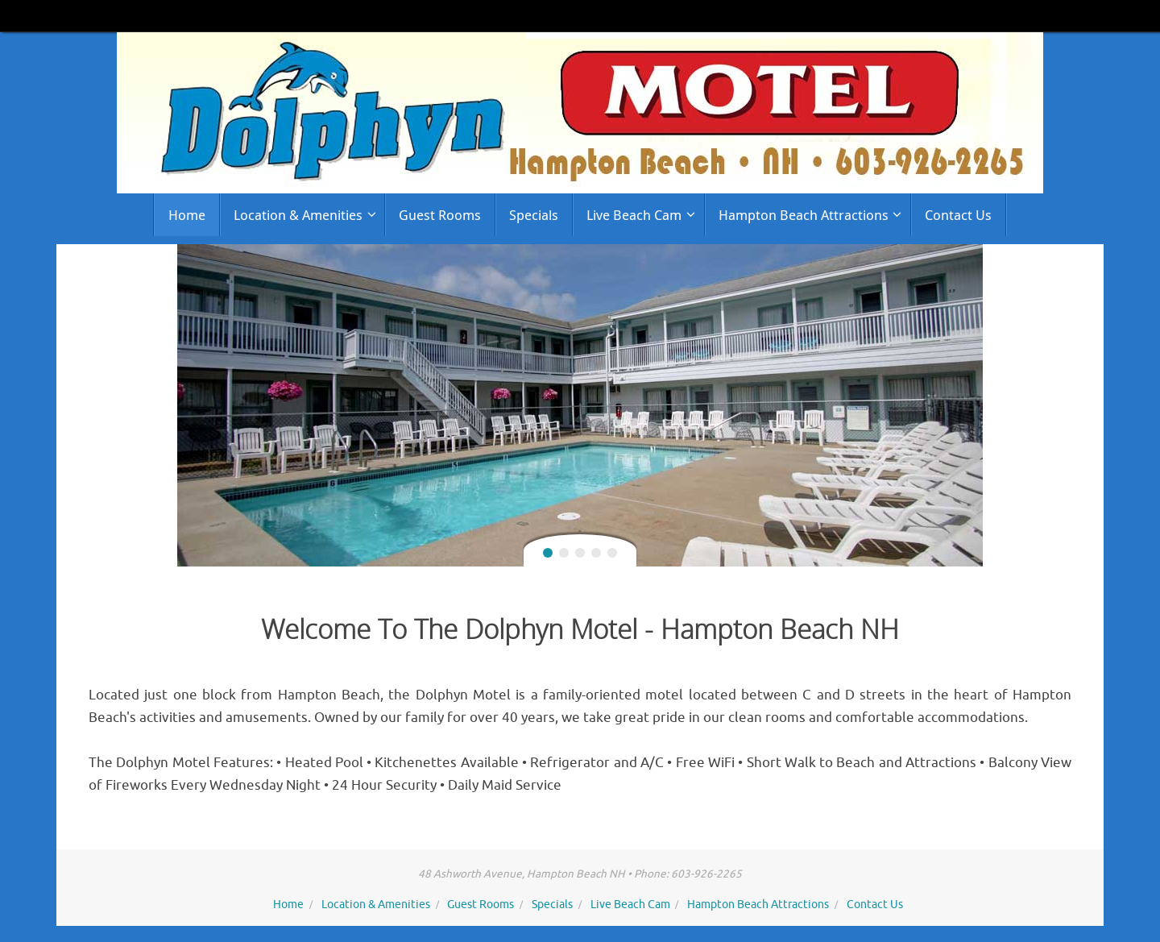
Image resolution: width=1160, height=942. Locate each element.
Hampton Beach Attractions (758, 904)
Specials (552, 904)
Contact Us (875, 904)
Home (288, 904)
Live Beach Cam (630, 904)
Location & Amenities (375, 904)
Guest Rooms (480, 904)
